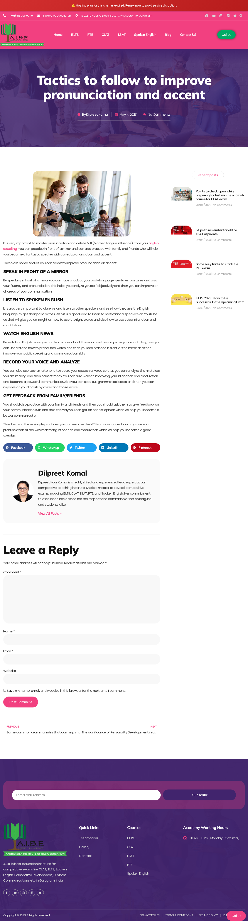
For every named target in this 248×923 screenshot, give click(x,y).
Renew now (133, 5)
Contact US (188, 35)
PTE (90, 35)
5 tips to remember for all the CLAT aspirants (216, 232)
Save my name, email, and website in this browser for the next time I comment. (66, 692)
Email (8, 652)
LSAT (122, 35)
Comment (12, 572)
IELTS (75, 35)
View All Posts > (49, 513)
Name (9, 632)
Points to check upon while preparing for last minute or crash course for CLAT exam (220, 195)
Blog (168, 35)
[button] (241, 15)
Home (58, 35)
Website (9, 672)
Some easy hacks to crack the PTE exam (217, 266)
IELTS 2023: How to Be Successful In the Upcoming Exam (220, 300)
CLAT (105, 35)
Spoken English (145, 35)
